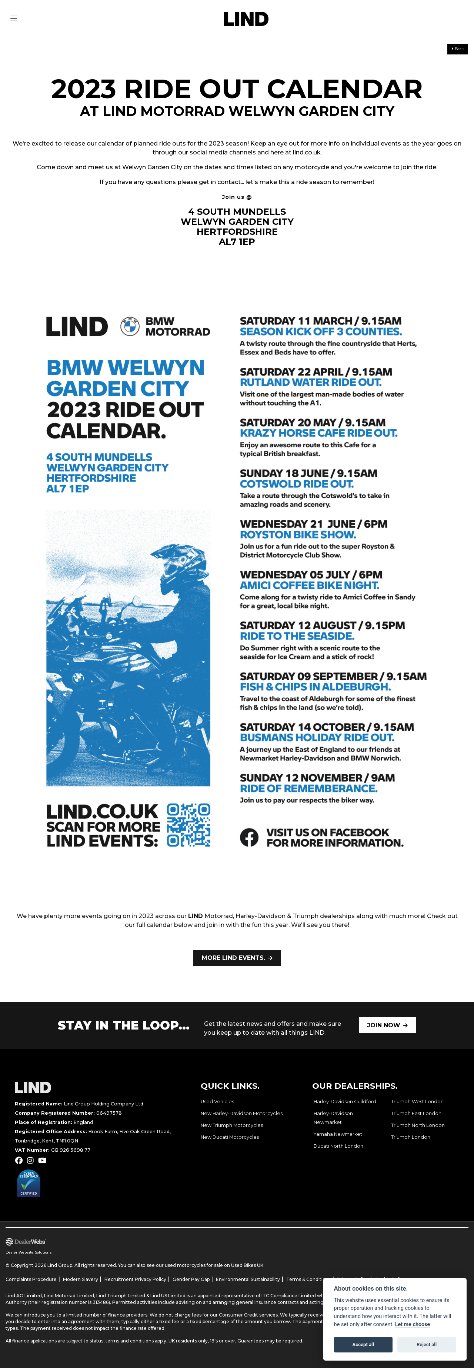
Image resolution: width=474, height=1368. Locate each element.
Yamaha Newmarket (338, 1134)
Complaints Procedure (31, 1279)
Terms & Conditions (308, 1279)
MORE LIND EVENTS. (233, 957)
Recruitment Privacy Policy (135, 1279)
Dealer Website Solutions (29, 1252)
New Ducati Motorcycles (230, 1137)
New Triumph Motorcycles (232, 1125)
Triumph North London (418, 1125)
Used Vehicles (217, 1101)
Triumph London (410, 1137)
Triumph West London (417, 1101)
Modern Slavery (80, 1279)
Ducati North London (338, 1146)
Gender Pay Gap (191, 1279)
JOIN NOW (383, 1025)
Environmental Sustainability (248, 1279)
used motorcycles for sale (194, 1265)
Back (458, 48)
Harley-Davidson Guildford (345, 1101)
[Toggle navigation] (13, 18)
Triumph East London (416, 1113)
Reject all (427, 1344)
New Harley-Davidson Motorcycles (242, 1113)
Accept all (363, 1344)
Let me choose (412, 1324)
